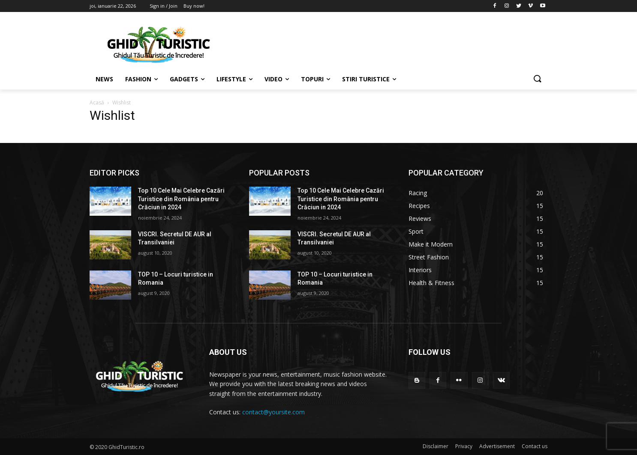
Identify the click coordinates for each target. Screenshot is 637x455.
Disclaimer (435, 446)
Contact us (534, 446)
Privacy (463, 446)
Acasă (97, 102)
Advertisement (497, 446)
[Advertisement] (383, 43)
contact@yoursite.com (273, 412)
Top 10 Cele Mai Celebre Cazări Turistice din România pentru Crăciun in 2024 (181, 199)
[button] (537, 79)
